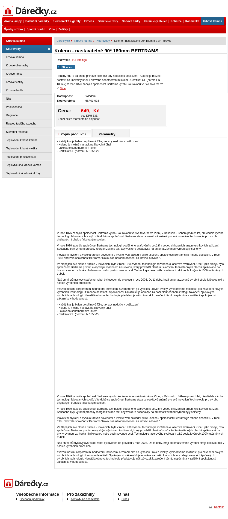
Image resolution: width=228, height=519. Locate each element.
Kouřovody (13, 48)
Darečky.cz (27, 483)
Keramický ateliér (155, 21)
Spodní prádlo (36, 29)
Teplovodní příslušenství (21, 156)
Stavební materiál (16, 131)
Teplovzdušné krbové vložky (23, 173)
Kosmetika (192, 21)
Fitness (89, 21)
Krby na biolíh (14, 90)
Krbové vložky (14, 82)
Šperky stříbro (13, 29)
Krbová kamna (212, 21)
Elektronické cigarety (67, 21)
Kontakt (219, 507)
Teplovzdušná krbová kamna (23, 165)
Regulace (12, 115)
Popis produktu (73, 134)
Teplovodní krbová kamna (22, 140)
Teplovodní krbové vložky (21, 148)
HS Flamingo (79, 60)
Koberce (176, 21)
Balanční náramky (37, 21)
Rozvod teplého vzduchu (21, 123)
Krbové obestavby (17, 65)
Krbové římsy (14, 73)
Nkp (8, 98)
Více (63, 88)
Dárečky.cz (30, 11)
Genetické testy (108, 21)
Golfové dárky (131, 21)
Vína (52, 29)
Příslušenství (14, 107)
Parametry (106, 134)
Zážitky (63, 29)
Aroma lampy (13, 21)
